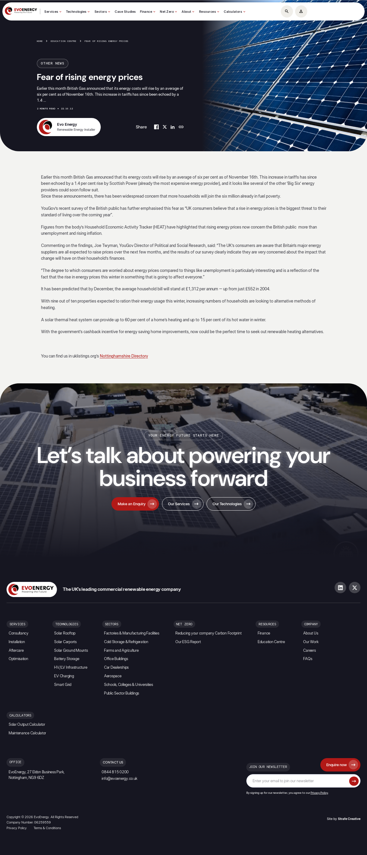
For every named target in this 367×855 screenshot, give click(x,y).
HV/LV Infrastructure (70, 668)
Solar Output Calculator (27, 725)
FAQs (307, 659)
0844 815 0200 (115, 772)
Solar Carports (65, 642)
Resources (207, 11)
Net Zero (167, 11)
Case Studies (125, 11)
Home (40, 41)
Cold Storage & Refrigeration (126, 642)
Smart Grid (62, 685)
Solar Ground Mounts (71, 651)
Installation (17, 642)
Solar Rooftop (64, 633)
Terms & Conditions (47, 828)
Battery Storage (66, 659)
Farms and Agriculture (121, 651)
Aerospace (113, 676)
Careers (309, 651)
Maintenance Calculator (27, 733)
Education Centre (63, 41)
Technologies (76, 11)
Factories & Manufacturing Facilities (131, 633)
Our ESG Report (188, 642)
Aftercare (16, 651)
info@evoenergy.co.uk (119, 779)
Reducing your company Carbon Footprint (208, 633)
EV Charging (64, 676)
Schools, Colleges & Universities (128, 685)
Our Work (310, 642)
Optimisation (18, 659)
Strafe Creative (349, 819)
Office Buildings (116, 659)
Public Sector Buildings (121, 693)
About (186, 11)
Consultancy (19, 633)
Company (311, 624)
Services (51, 11)
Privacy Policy (319, 792)
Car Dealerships (116, 668)
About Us (310, 633)
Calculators (233, 11)
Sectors (100, 11)
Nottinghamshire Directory (124, 356)
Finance (146, 11)
